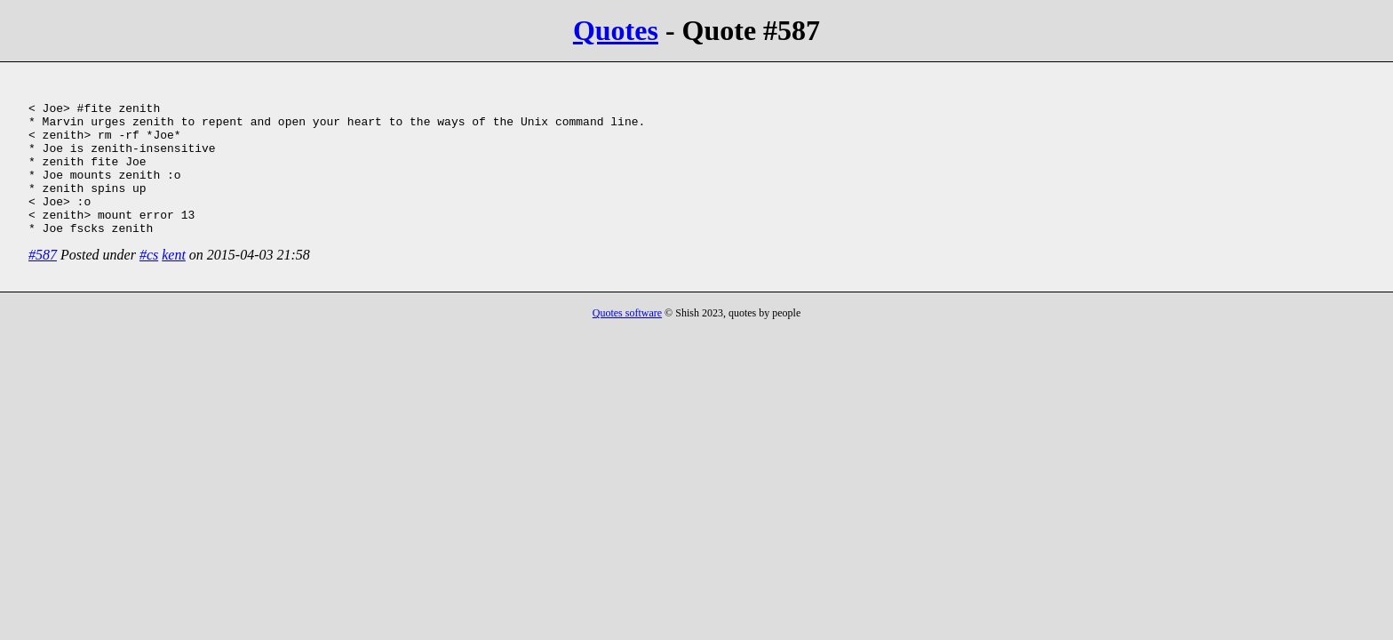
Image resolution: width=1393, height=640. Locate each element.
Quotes (615, 30)
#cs (148, 281)
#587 (42, 281)
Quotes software (627, 339)
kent (174, 281)
